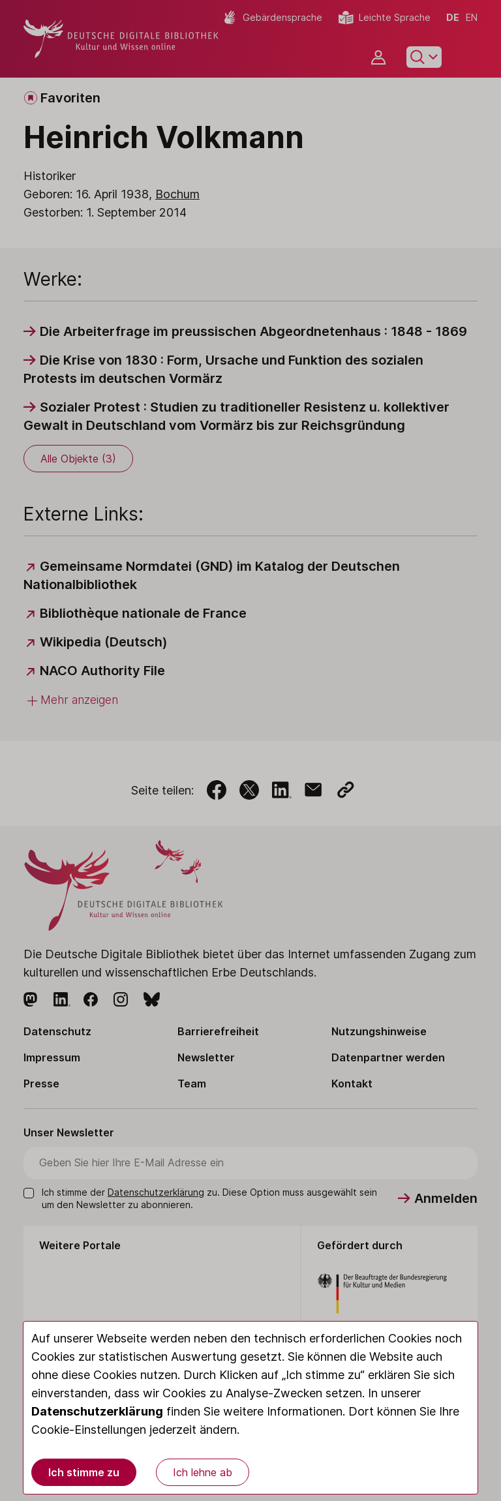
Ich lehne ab (202, 1472)
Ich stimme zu (83, 1472)
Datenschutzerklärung (97, 1411)
